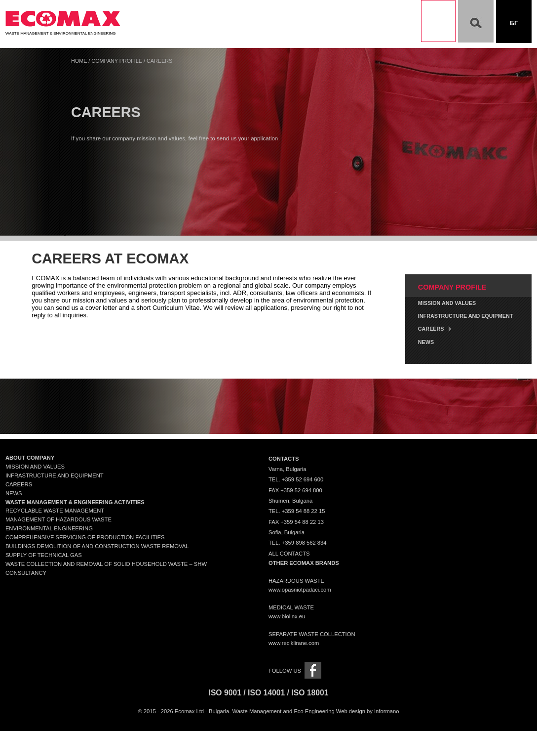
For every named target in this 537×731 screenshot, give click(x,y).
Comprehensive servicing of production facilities (85, 537)
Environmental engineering (49, 528)
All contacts (289, 554)
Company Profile (116, 61)
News (426, 342)
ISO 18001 (309, 692)
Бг (514, 23)
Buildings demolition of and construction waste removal (97, 546)
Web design (350, 711)
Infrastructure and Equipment (465, 316)
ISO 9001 (225, 692)
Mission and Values (447, 303)
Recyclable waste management (54, 511)
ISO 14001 (266, 692)
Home (79, 61)
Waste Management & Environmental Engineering (62, 31)
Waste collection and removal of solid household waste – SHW (106, 564)
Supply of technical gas (43, 555)
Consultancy (25, 573)
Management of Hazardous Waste (58, 519)
